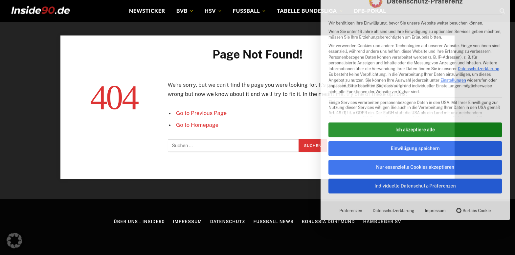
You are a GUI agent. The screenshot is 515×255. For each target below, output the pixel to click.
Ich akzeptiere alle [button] (415, 45)
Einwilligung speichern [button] (415, 63)
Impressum (435, 126)
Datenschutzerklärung (393, 126)
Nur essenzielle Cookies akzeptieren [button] (415, 82)
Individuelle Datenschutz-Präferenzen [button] (415, 101)
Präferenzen (350, 126)
